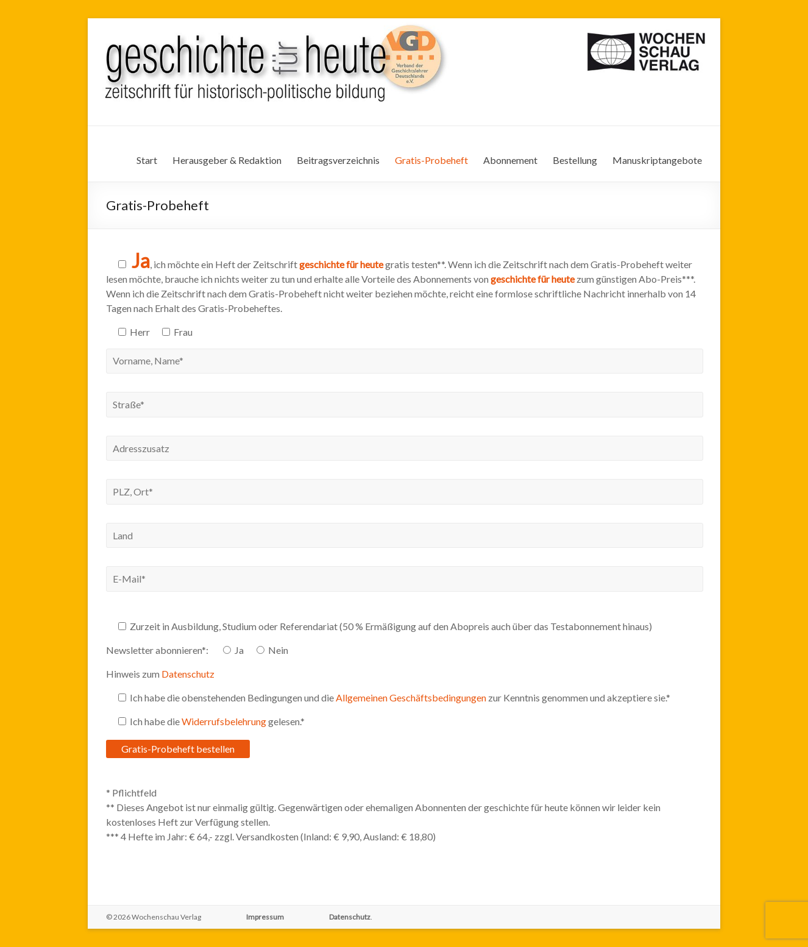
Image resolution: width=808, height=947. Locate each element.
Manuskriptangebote (657, 160)
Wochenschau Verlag (166, 916)
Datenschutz (187, 673)
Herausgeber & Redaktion (227, 160)
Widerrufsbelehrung (224, 721)
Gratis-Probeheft (431, 160)
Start (146, 160)
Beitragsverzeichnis (338, 160)
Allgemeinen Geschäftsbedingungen (411, 697)
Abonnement (510, 160)
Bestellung (575, 160)
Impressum (265, 916)
